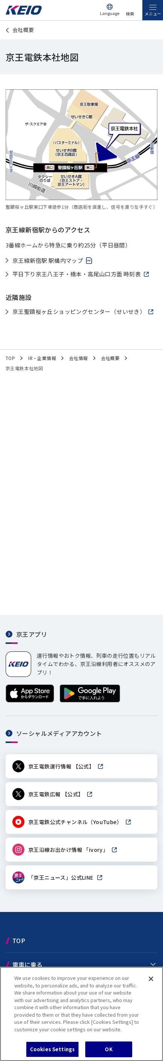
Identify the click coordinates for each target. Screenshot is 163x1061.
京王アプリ (31, 634)
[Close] (151, 979)
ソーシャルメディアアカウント (59, 733)
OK (108, 1049)
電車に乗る (27, 964)
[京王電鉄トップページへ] (24, 12)
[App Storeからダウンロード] (30, 700)
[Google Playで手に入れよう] (90, 700)
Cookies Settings (52, 1049)
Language (109, 13)
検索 (130, 14)
